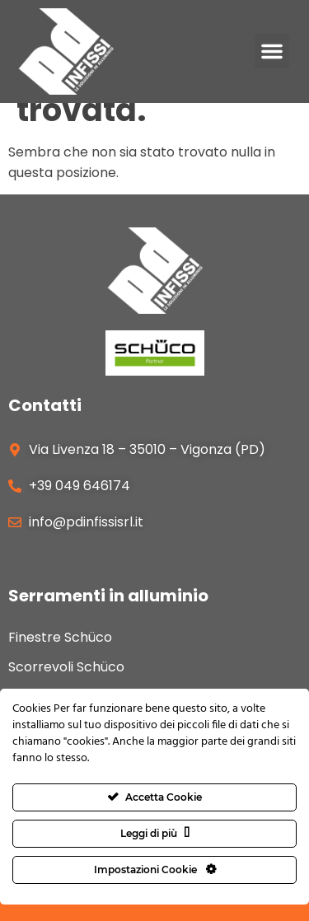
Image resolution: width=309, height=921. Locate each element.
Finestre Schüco (60, 638)
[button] (272, 51)
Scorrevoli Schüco (66, 667)
